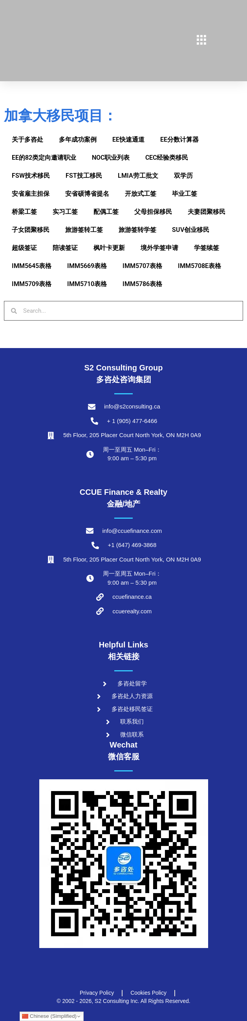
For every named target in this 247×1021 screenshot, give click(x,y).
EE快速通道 (128, 139)
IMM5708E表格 (199, 266)
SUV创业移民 (190, 229)
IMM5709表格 (31, 284)
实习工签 (65, 211)
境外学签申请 (159, 248)
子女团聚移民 (30, 229)
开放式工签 (140, 193)
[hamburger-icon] (201, 41)
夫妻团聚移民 (206, 211)
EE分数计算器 (179, 139)
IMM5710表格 (87, 284)
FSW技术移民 (31, 175)
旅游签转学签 (137, 229)
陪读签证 (65, 248)
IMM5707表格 (142, 266)
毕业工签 (184, 193)
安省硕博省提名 (87, 193)
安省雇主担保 (30, 193)
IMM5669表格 (87, 266)
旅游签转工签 (84, 229)
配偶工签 (106, 211)
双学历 (183, 175)
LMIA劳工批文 (138, 175)
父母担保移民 (153, 211)
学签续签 (206, 248)
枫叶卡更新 (109, 248)
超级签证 (24, 248)
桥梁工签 (24, 211)
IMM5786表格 (142, 284)
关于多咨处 (27, 139)
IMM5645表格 (31, 266)
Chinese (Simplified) (49, 1016)
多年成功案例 (78, 139)
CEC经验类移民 (166, 157)
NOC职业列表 (111, 157)
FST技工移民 (84, 175)
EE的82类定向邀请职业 (44, 157)
